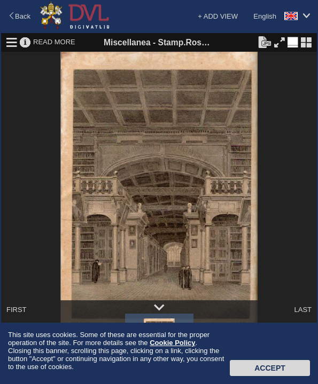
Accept (269, 368)
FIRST (16, 310)
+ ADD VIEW (218, 16)
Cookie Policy (172, 343)
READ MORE (54, 42)
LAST (303, 310)
